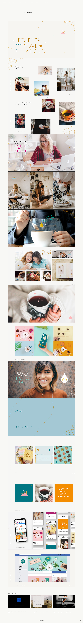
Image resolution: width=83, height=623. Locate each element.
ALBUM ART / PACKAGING (17, 2)
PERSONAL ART (47, 2)
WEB (9, 2)
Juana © (79, 2)
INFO (53, 2)
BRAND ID (4, 2)
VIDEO (32, 2)
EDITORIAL (26, 2)
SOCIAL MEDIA (38, 2)
